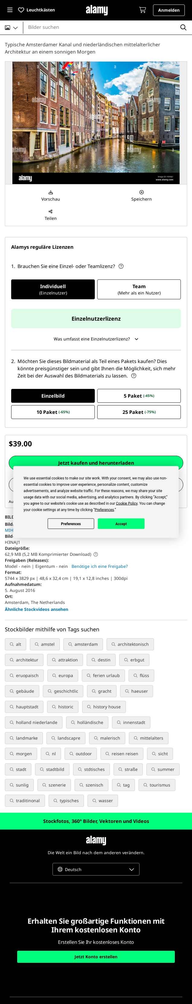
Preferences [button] (104, 510)
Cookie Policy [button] (126, 503)
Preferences (71, 524)
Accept (121, 524)
